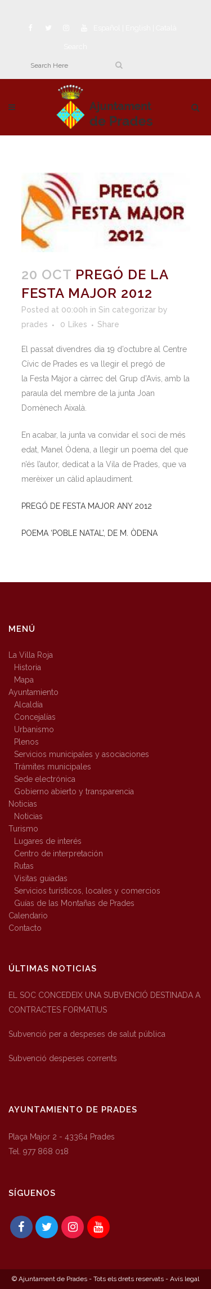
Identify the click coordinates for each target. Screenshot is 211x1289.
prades (34, 324)
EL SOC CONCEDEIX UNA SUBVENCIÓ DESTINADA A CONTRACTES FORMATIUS (104, 1002)
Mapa (24, 679)
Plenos (26, 741)
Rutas (24, 865)
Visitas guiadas (41, 878)
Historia (27, 667)
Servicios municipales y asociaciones (81, 754)
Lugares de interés (48, 841)
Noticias (22, 803)
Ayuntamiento (33, 692)
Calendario (28, 915)
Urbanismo (34, 729)
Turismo (23, 828)
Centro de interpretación (58, 853)
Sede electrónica (44, 779)
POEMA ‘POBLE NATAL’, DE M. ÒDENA (89, 533)
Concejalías (35, 717)
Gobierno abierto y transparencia (74, 791)
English (138, 28)
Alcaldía (28, 704)
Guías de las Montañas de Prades (74, 903)
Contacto (25, 927)
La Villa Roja (30, 654)
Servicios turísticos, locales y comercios (87, 890)
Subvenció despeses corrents (62, 1058)
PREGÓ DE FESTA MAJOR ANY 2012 (86, 506)
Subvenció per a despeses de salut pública (86, 1034)
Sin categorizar (127, 309)
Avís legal (184, 1279)
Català (166, 28)
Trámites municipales (52, 766)
